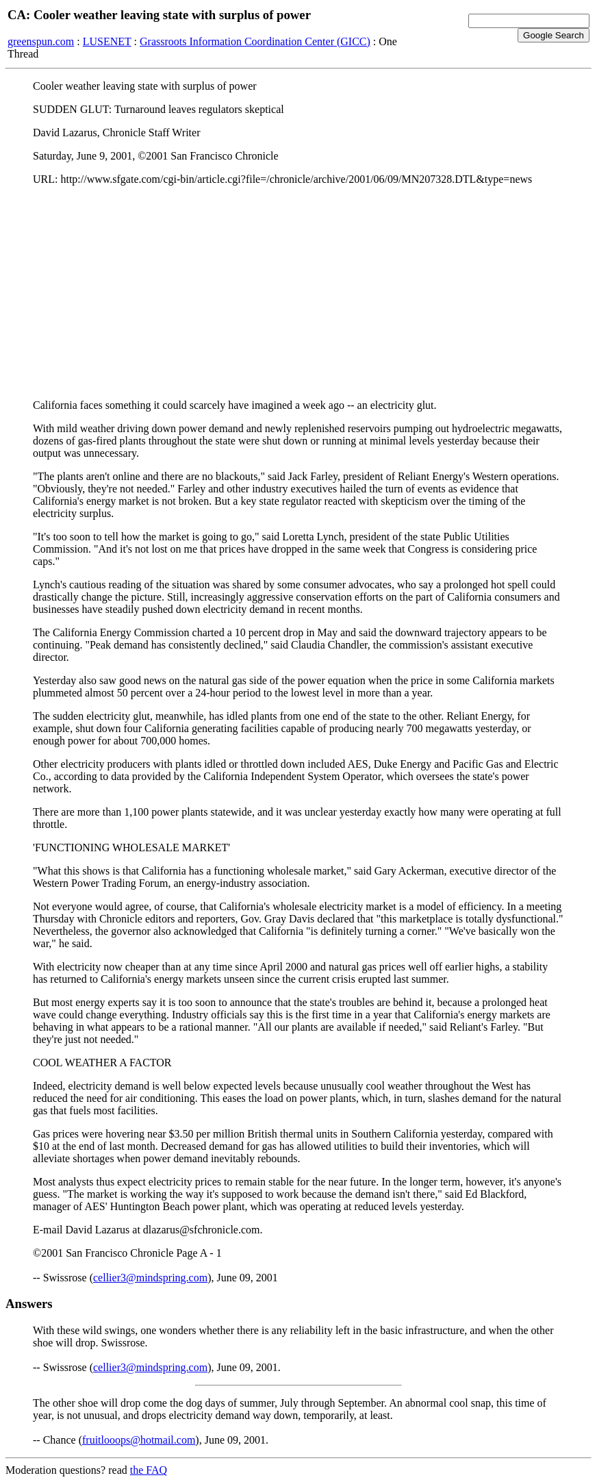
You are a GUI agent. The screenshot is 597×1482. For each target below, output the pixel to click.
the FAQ (148, 1470)
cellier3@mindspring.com (150, 1277)
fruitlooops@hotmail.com (138, 1440)
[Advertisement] (298, 292)
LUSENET (107, 41)
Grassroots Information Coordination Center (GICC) (255, 41)
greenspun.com (41, 41)
